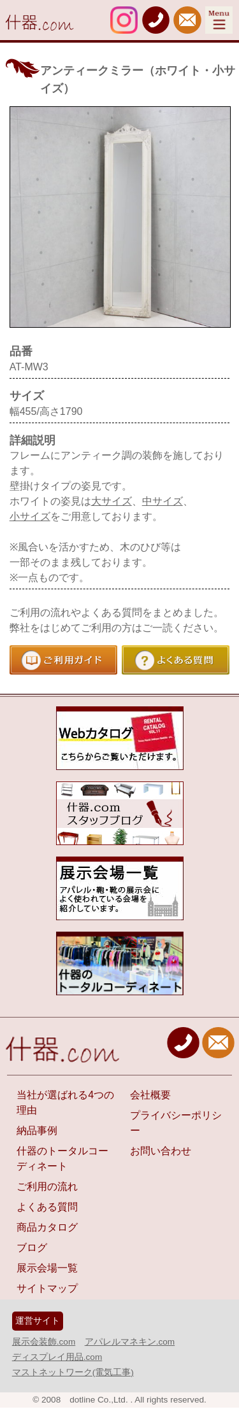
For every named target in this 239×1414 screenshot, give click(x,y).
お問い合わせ (160, 1150)
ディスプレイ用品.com (57, 1357)
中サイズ (162, 501)
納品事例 (37, 1130)
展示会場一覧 (47, 1268)
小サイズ (30, 516)
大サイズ (111, 501)
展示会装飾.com (43, 1342)
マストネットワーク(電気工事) (73, 1372)
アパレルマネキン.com (130, 1342)
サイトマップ (47, 1288)
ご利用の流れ (47, 1186)
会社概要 (150, 1094)
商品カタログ (47, 1227)
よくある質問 (47, 1206)
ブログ (32, 1247)
